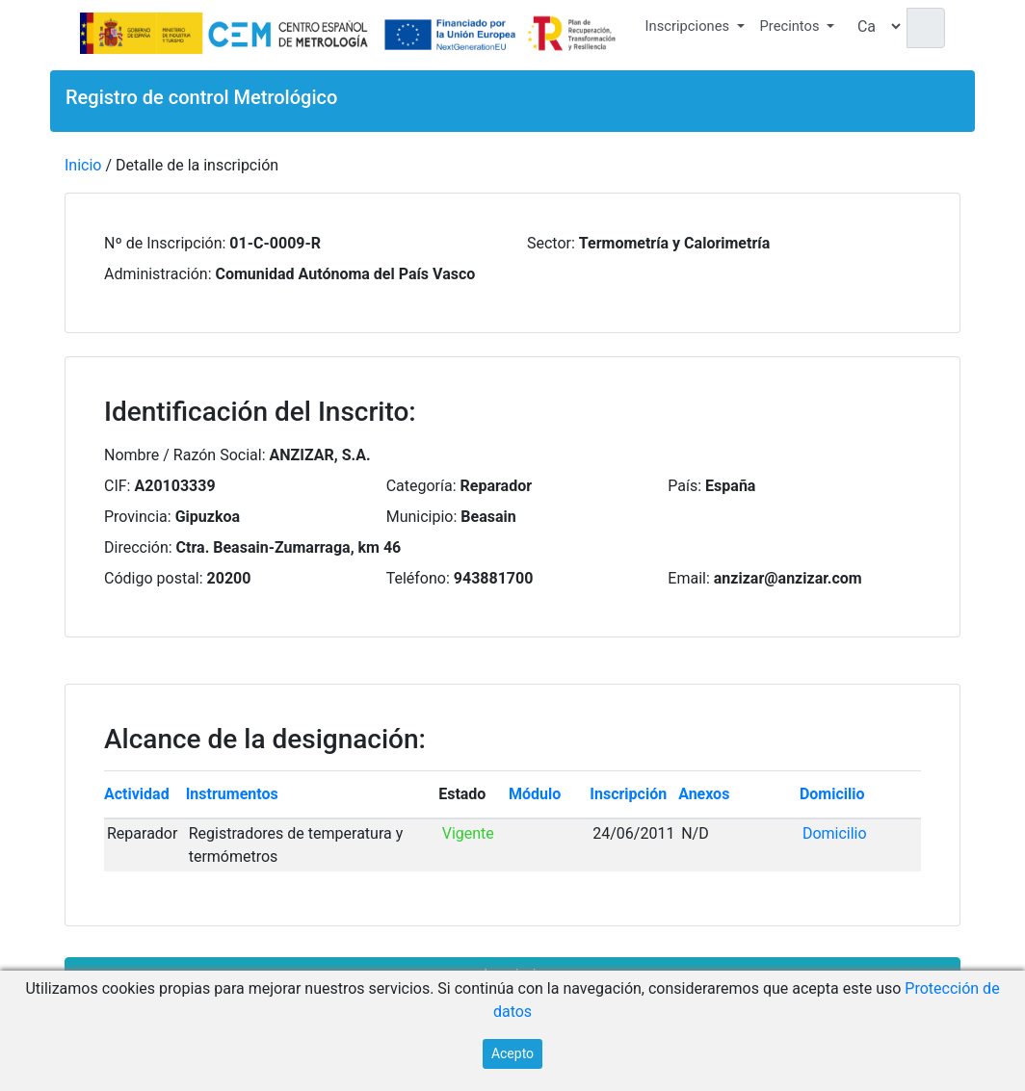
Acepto (512, 1053)
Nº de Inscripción (163, 243)
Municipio (420, 516)
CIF (115, 486)
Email (687, 578)
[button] (695, 30)
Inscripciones (687, 26)
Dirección (136, 547)
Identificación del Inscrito (256, 412)
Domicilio (832, 794)
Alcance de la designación (261, 739)
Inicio (83, 165)
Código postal (151, 578)
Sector (549, 243)
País (682, 486)
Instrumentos (232, 794)
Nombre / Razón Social (183, 455)
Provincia (136, 516)
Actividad (137, 794)
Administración (156, 274)
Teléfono (416, 578)
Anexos (703, 794)
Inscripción (628, 794)
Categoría (419, 486)
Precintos (790, 26)
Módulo (535, 794)
